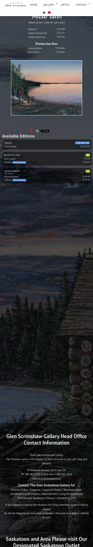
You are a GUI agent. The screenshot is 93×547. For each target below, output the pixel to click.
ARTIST (65, 4)
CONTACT (81, 4)
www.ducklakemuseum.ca (47, 478)
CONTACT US (82, 142)
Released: (32, 29)
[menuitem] (16, 4)
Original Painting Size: (37, 33)
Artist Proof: (34, 52)
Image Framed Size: (37, 37)
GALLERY (48, 4)
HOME (33, 4)
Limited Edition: (35, 48)
